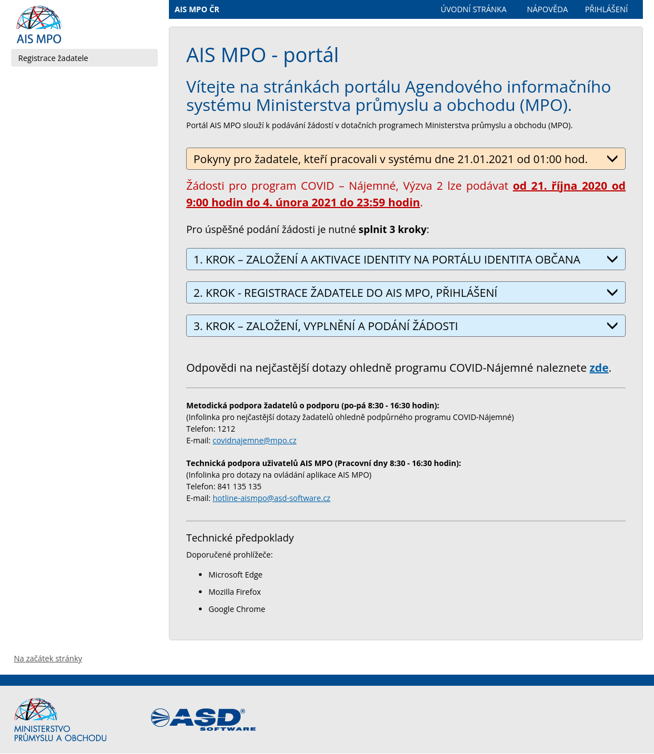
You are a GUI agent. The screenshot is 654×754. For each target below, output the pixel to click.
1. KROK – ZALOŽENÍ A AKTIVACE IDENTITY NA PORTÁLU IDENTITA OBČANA (405, 259)
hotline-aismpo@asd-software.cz (272, 498)
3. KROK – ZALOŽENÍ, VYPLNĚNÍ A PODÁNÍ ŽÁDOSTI (405, 325)
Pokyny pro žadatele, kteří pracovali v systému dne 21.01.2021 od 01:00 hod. (405, 158)
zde (599, 367)
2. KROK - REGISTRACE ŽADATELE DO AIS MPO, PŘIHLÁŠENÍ (405, 292)
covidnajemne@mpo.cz (255, 440)
